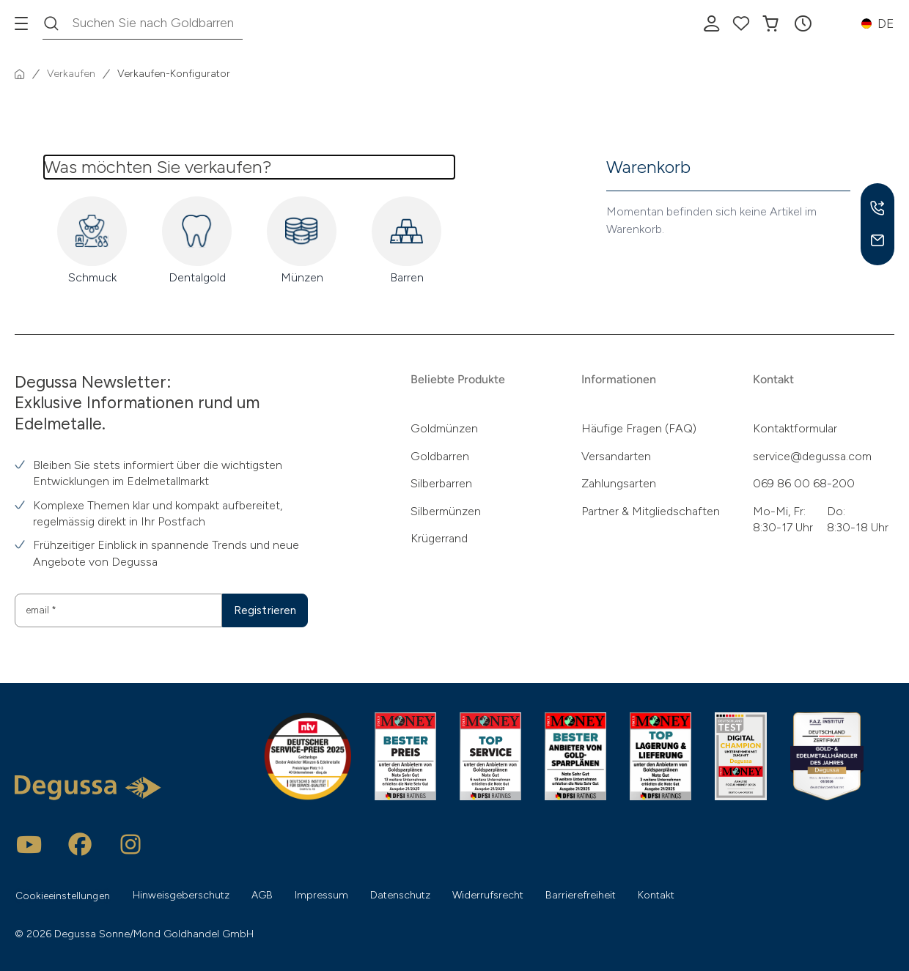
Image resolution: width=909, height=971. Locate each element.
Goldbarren (440, 455)
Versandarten (616, 455)
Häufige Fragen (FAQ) (638, 428)
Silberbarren (441, 483)
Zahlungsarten (618, 483)
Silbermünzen (446, 510)
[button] (802, 23)
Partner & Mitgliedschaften (650, 510)
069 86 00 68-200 (804, 483)
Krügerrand (439, 537)
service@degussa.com (812, 455)
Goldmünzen (444, 428)
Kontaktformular (795, 428)
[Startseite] (20, 74)
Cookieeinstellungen (64, 895)
